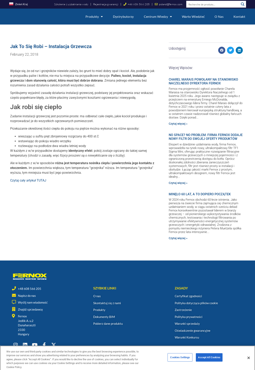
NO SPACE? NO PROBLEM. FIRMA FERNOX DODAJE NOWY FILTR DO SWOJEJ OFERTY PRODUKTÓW (206, 137)
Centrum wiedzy (158, 16)
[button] (221, 50)
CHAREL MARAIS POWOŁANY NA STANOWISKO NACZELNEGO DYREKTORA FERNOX (203, 81)
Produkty (94, 16)
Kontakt (239, 16)
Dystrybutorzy (123, 16)
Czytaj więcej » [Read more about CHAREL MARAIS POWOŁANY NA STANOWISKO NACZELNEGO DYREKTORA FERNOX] (178, 123)
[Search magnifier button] (242, 4)
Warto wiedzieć (193, 16)
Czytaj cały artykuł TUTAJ (28, 180)
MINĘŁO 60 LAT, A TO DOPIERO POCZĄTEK (200, 194)
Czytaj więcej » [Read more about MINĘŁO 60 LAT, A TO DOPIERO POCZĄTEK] (178, 238)
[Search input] (212, 4)
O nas (219, 16)
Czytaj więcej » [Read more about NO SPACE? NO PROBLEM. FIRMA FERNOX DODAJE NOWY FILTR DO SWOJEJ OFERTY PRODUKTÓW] (178, 183)
